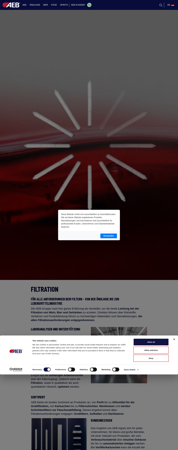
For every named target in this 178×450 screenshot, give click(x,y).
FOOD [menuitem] (54, 5)
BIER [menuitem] (45, 5)
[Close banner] (174, 415)
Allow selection (151, 426)
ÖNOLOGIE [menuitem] (35, 5)
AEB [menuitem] (24, 5)
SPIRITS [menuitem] (64, 5)
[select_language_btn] (170, 5)
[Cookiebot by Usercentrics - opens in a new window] (16, 445)
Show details (129, 445)
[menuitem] (89, 5)
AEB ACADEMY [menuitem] (78, 5)
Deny (151, 434)
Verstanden (108, 236)
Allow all (151, 417)
